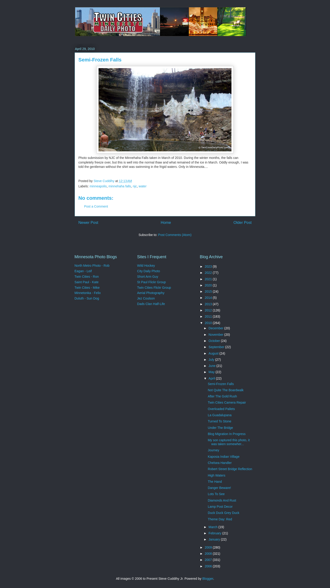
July (212, 359)
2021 (209, 279)
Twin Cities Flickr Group (154, 287)
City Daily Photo (148, 271)
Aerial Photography (150, 293)
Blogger (207, 578)
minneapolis (98, 186)
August (214, 353)
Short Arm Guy (147, 276)
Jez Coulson (146, 298)
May (212, 372)
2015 (209, 291)
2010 (209, 323)
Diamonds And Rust (222, 500)
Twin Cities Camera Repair (227, 402)
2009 (209, 547)
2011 (209, 316)
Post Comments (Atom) (174, 235)
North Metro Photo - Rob (92, 265)
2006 (209, 566)
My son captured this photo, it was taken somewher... (229, 442)
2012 (209, 310)
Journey (213, 450)
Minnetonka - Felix (87, 293)
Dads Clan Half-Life (151, 304)
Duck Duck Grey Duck (223, 513)
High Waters (217, 475)
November (216, 334)
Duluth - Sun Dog (86, 298)
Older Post (243, 222)
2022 (209, 273)
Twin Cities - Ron (86, 276)
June (212, 366)
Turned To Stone (219, 421)
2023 (209, 266)
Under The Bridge (220, 428)
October (215, 341)
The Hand (215, 481)
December (216, 328)
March (213, 527)
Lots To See (216, 494)
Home (166, 222)
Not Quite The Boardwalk (226, 390)
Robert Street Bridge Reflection (230, 469)
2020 (209, 285)
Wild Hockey (146, 265)
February (215, 533)
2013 (209, 304)
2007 (209, 560)
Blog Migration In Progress (227, 434)
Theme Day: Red (220, 519)
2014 (209, 298)
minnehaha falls (120, 186)
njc (135, 186)
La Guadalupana (220, 415)
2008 (209, 553)
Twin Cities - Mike (87, 287)
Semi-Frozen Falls (221, 384)
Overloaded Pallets (221, 409)
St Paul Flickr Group (151, 282)
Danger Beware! (219, 488)
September (217, 347)
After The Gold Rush (222, 396)
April (212, 378)
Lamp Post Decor (220, 506)
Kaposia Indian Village (223, 456)
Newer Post (88, 222)
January (215, 539)
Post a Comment (96, 206)
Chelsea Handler (220, 463)
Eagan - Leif (83, 271)
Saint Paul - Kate (86, 282)
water (142, 186)
